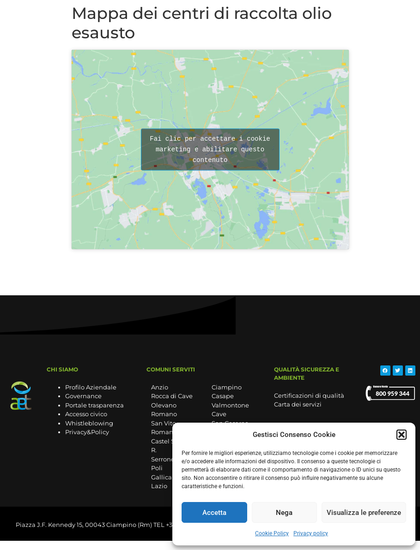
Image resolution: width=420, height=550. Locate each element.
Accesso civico (86, 414)
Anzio (159, 387)
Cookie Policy (272, 533)
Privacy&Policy (87, 432)
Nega (284, 512)
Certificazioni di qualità (309, 395)
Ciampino (227, 387)
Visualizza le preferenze (364, 512)
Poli (157, 468)
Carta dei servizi (298, 404)
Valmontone (230, 405)
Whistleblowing (89, 423)
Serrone (163, 459)
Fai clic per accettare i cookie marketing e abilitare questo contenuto (210, 149)
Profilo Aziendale (90, 387)
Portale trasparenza (94, 405)
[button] (401, 434)
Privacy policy (310, 533)
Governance (83, 396)
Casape (223, 396)
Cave (219, 414)
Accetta (214, 512)
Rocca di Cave (172, 396)
